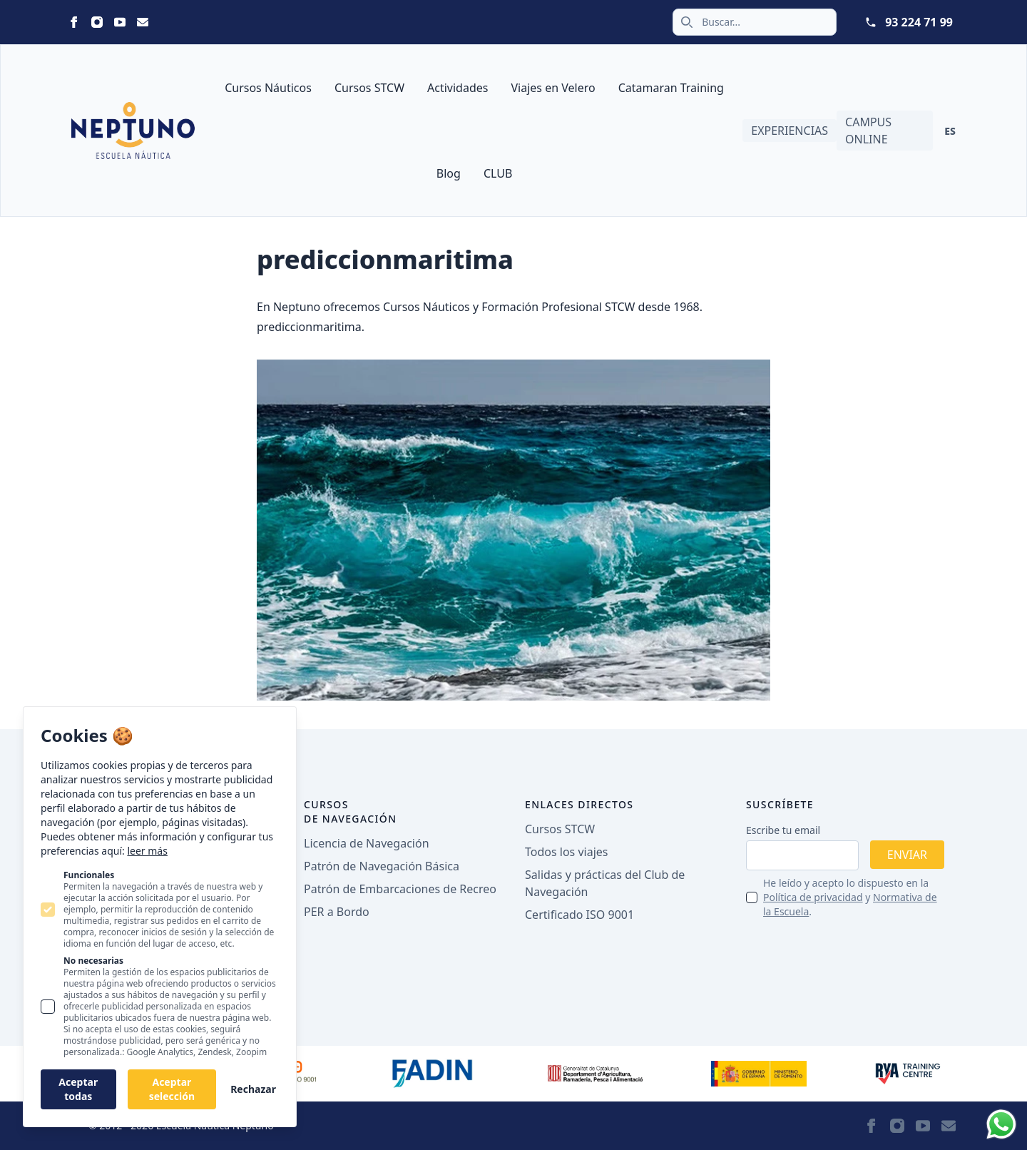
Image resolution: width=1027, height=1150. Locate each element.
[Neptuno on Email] (142, 22)
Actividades (457, 88)
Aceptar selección (172, 1089)
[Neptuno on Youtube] (120, 22)
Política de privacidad (813, 897)
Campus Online (868, 130)
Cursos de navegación (350, 811)
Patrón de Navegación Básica (381, 866)
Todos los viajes (566, 852)
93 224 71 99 (919, 22)
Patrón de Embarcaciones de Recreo (400, 889)
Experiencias (789, 130)
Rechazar (253, 1089)
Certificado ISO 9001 (579, 914)
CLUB (498, 173)
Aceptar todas (78, 1089)
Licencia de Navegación (366, 843)
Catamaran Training (671, 88)
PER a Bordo (336, 912)
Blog (448, 173)
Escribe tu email (783, 830)
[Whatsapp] (1001, 1124)
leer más (147, 851)
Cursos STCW (369, 88)
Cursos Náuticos (268, 88)
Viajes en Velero (553, 88)
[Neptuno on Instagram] (97, 22)
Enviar (907, 854)
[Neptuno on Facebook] (74, 22)
